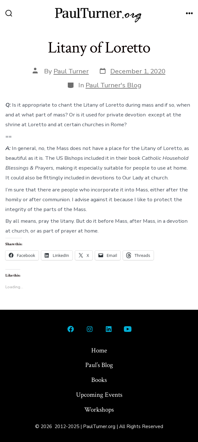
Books (99, 380)
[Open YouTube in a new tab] (128, 329)
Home (99, 350)
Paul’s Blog (99, 365)
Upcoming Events (99, 394)
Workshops (99, 409)
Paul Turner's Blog (113, 85)
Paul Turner (71, 71)
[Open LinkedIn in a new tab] (109, 329)
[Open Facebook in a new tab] (71, 329)
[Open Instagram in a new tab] (90, 329)
